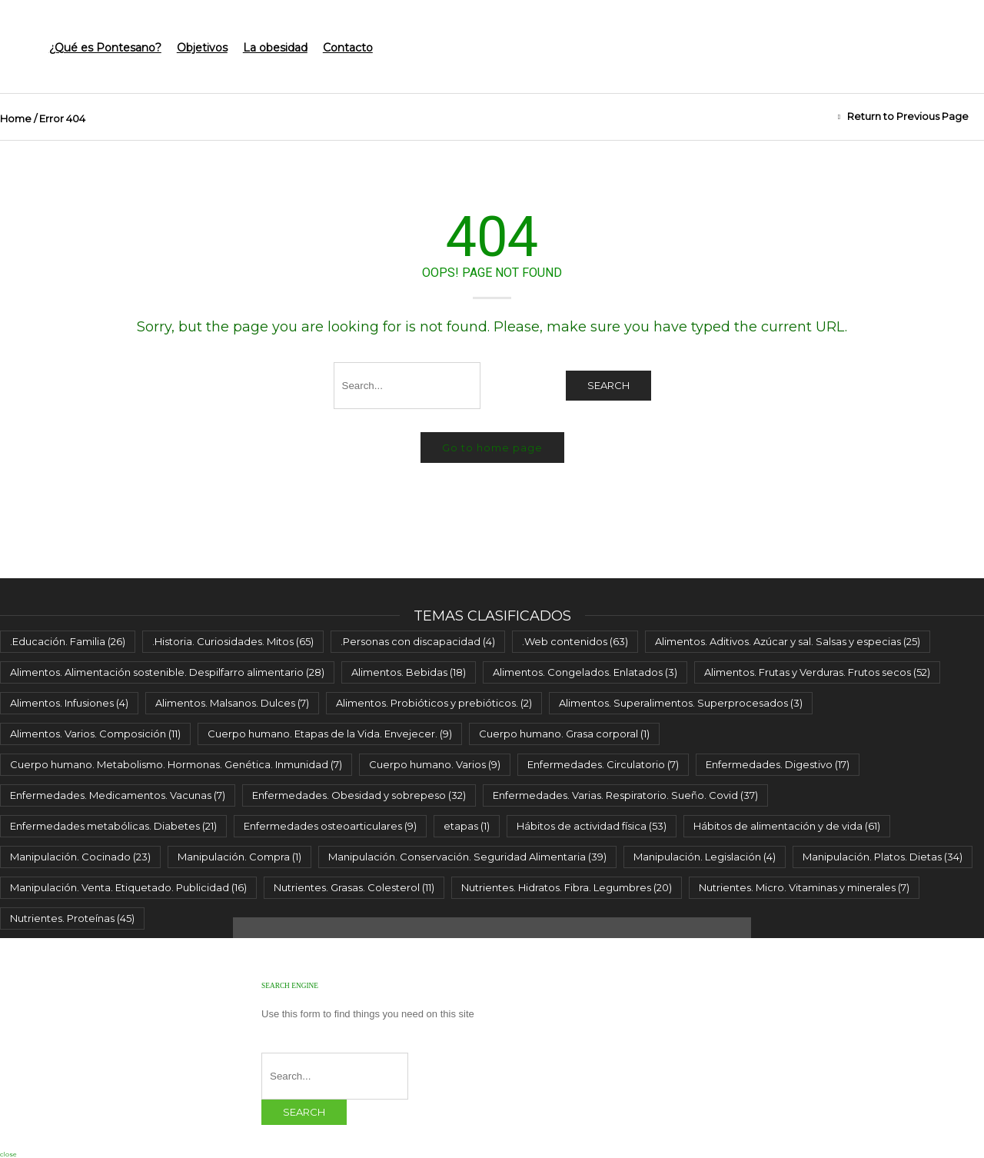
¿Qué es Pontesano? (105, 48)
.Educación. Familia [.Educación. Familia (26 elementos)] (67, 641)
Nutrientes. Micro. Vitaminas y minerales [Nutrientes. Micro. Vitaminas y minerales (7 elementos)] (804, 887)
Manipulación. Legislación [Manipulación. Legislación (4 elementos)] (704, 856)
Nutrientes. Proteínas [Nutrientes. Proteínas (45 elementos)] (72, 918)
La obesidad (275, 48)
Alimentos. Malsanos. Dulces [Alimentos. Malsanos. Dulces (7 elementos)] (232, 703)
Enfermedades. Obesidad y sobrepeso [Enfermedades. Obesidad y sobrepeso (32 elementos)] (359, 795)
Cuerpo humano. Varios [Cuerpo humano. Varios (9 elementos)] (434, 764)
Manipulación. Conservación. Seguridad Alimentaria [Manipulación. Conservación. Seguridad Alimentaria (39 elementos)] (467, 856)
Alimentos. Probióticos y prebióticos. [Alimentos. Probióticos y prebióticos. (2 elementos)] (434, 703)
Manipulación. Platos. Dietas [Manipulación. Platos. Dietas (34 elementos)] (882, 856)
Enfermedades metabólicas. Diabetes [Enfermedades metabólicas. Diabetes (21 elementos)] (113, 826)
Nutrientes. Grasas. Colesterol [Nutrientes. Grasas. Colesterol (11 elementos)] (354, 887)
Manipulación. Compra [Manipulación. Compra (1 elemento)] (239, 856)
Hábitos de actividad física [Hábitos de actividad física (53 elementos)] (592, 826)
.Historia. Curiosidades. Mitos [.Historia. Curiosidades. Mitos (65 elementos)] (233, 641)
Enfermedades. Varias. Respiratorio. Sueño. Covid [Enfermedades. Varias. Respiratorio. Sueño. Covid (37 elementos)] (625, 795)
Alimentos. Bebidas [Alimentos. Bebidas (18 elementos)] (408, 672)
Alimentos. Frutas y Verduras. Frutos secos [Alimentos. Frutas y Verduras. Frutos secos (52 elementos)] (817, 672)
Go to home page (492, 447)
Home (16, 118)
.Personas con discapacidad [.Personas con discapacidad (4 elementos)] (418, 641)
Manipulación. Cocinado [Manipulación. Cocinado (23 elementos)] (80, 856)
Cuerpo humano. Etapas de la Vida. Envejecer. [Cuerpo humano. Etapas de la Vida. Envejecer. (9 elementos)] (330, 733)
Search (608, 385)
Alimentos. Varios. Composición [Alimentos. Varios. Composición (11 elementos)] (95, 733)
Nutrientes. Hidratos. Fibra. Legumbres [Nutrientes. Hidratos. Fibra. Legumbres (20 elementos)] (566, 887)
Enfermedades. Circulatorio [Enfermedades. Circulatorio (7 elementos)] (603, 764)
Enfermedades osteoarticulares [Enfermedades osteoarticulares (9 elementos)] (330, 826)
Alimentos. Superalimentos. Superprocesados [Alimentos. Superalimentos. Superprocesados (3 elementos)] (681, 703)
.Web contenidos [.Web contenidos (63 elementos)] (575, 641)
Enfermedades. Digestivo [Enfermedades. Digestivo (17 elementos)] (777, 764)
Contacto (348, 48)
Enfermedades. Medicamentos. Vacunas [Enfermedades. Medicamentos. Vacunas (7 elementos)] (117, 795)
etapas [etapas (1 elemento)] (467, 826)
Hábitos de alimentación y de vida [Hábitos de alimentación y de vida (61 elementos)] (786, 826)
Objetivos (202, 48)
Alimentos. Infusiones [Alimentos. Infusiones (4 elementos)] (69, 703)
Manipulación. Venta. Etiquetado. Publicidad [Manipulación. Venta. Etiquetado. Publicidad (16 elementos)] (128, 887)
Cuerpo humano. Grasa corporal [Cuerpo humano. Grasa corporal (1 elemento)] (564, 733)
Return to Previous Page (908, 116)
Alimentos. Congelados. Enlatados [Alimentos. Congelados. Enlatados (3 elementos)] (585, 672)
